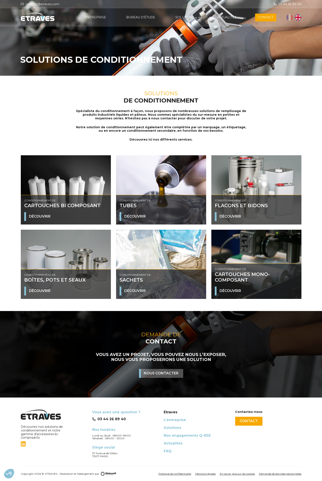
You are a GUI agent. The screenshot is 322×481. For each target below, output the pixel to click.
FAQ (168, 451)
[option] (298, 17)
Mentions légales (205, 473)
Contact (249, 421)
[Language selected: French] (293, 17)
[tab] (54, 444)
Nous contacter (161, 373)
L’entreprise (175, 420)
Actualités (173, 443)
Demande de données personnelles (280, 473)
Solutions (172, 428)
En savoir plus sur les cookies (237, 473)
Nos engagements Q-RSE (187, 435)
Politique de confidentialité (175, 473)
